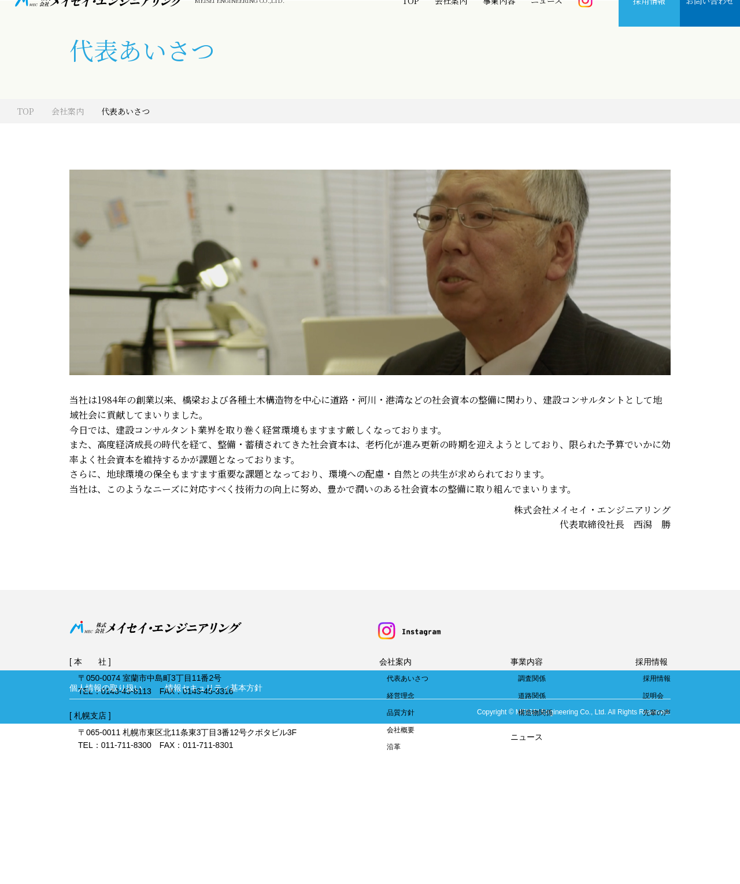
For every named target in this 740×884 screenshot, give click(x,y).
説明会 (653, 747)
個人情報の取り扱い (105, 847)
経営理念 (401, 747)
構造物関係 (535, 764)
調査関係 (532, 730)
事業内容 (499, 26)
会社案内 (451, 26)
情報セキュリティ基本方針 (213, 847)
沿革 (394, 798)
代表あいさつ (407, 730)
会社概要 (401, 781)
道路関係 (532, 747)
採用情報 (649, 26)
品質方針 (401, 764)
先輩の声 (657, 764)
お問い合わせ (710, 26)
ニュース (547, 26)
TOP (410, 26)
